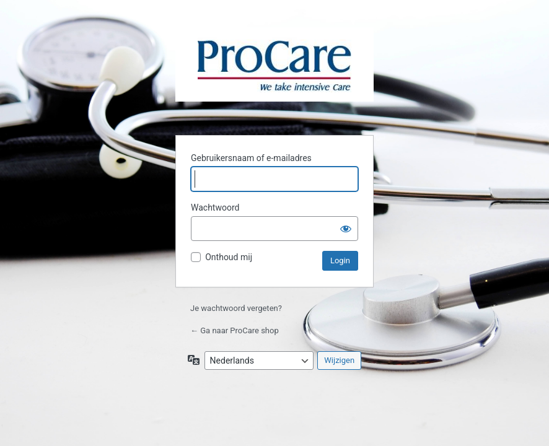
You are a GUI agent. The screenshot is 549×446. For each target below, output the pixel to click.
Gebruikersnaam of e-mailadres (251, 158)
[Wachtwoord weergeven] (345, 228)
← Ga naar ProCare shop (234, 330)
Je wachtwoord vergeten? (236, 308)
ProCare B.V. (274, 73)
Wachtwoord (215, 207)
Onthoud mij (228, 257)
